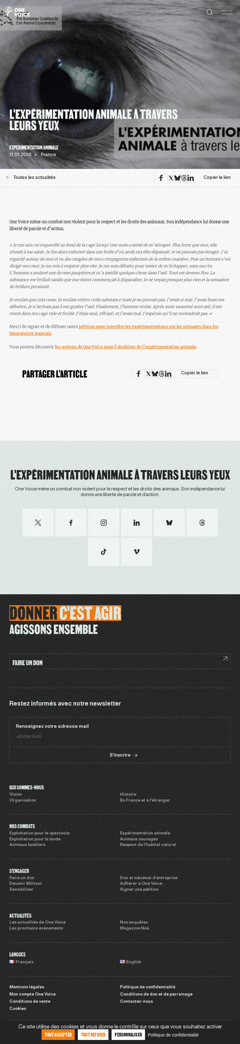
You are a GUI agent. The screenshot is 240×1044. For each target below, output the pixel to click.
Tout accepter (58, 1034)
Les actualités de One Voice (37, 923)
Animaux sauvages (139, 839)
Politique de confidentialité (147, 987)
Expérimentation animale (145, 833)
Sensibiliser (21, 890)
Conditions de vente (29, 1002)
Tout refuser (93, 1034)
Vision (15, 795)
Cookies (17, 1009)
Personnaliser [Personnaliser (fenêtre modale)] (128, 1034)
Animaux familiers (27, 845)
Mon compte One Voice (32, 994)
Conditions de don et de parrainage (156, 994)
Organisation (22, 801)
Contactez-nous (136, 1002)
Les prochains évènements (36, 928)
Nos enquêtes (134, 923)
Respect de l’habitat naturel (148, 845)
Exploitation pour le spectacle (39, 833)
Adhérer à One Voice (141, 884)
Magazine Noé (134, 928)
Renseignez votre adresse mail (52, 726)
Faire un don (21, 878)
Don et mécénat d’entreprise (149, 878)
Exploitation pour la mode (35, 839)
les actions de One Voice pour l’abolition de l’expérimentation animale (125, 347)
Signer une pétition (139, 890)
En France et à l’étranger (145, 801)
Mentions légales (26, 987)
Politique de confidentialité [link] (173, 1034)
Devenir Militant (25, 884)
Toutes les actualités (31, 177)
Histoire (128, 795)
